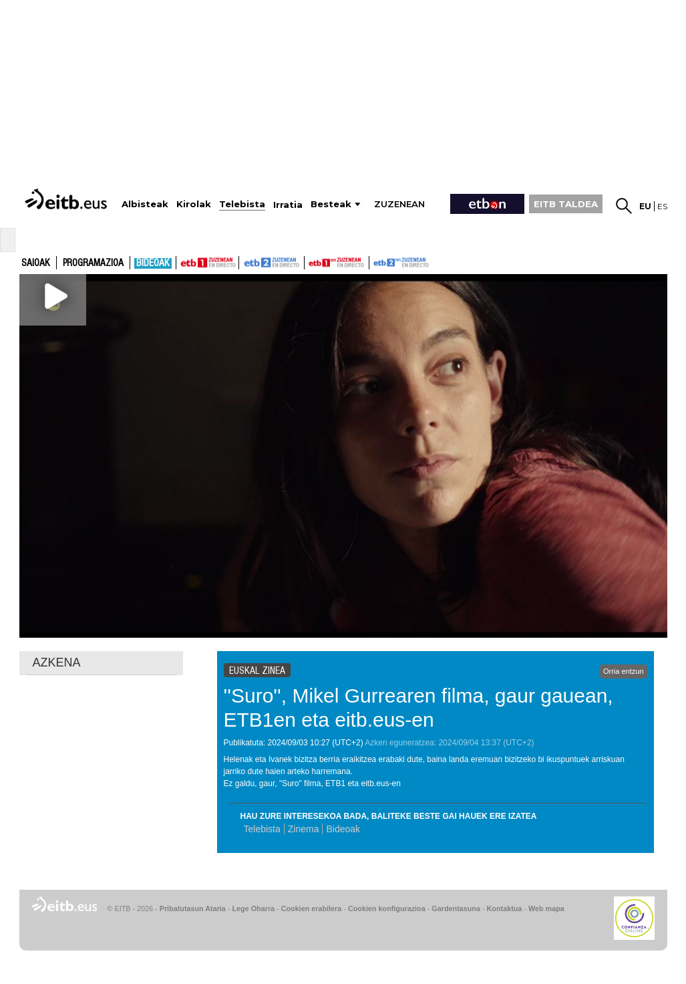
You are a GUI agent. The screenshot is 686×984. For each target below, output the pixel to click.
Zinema (303, 829)
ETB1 (207, 262)
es (662, 206)
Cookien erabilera (311, 908)
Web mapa (546, 908)
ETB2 (272, 262)
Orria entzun (623, 671)
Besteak (331, 204)
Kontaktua (504, 908)
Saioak (35, 263)
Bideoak (153, 263)
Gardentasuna (456, 908)
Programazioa (93, 263)
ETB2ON (375, 261)
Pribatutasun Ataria (193, 908)
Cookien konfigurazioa (386, 908)
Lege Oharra (253, 908)
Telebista (262, 829)
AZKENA (57, 662)
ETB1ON (311, 261)
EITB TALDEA (566, 204)
